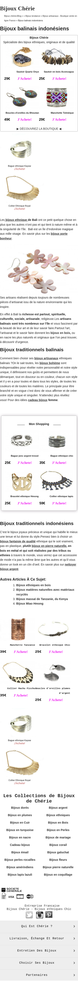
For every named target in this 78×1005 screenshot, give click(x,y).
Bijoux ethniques (58, 815)
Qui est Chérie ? (36, 926)
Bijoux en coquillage (58, 874)
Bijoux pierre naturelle (58, 867)
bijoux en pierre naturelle (49, 546)
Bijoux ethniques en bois (33, 585)
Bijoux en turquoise (19, 830)
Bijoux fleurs (58, 859)
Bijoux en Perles (58, 830)
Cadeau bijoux (20, 845)
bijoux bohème (50, 363)
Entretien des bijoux (36, 950)
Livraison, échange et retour (37, 938)
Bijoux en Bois (58, 822)
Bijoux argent (58, 807)
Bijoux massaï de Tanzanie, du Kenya (42, 599)
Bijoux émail (19, 852)
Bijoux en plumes (20, 815)
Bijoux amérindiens (19, 867)
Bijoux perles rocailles (19, 859)
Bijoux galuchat (58, 852)
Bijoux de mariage (58, 837)
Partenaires (37, 975)
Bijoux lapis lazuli (20, 874)
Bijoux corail (58, 845)
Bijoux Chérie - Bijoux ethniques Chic (39, 909)
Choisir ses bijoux (36, 963)
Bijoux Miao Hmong (29, 603)
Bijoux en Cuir (20, 822)
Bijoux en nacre (20, 837)
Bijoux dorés (20, 807)
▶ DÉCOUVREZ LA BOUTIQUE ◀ (39, 128)
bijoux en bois (60, 333)
